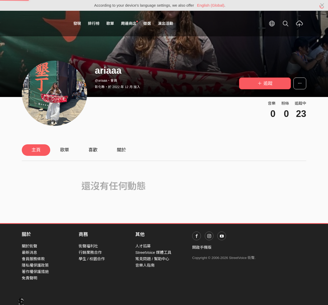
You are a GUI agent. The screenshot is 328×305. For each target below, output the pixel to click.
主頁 (36, 149)
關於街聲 (29, 246)
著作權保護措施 (35, 271)
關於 (121, 149)
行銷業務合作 (90, 252)
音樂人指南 (145, 265)
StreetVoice (43, 23)
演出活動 (165, 23)
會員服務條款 (33, 259)
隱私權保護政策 (35, 265)
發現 (77, 23)
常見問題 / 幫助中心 (152, 259)
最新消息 (29, 252)
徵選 (147, 23)
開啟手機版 (201, 247)
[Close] (322, 5)
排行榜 (93, 23)
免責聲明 (29, 278)
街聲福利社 (88, 246)
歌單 (110, 23)
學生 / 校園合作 (92, 259)
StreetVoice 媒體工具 (153, 252)
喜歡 (93, 149)
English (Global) (210, 5)
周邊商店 (129, 23)
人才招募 (143, 246)
